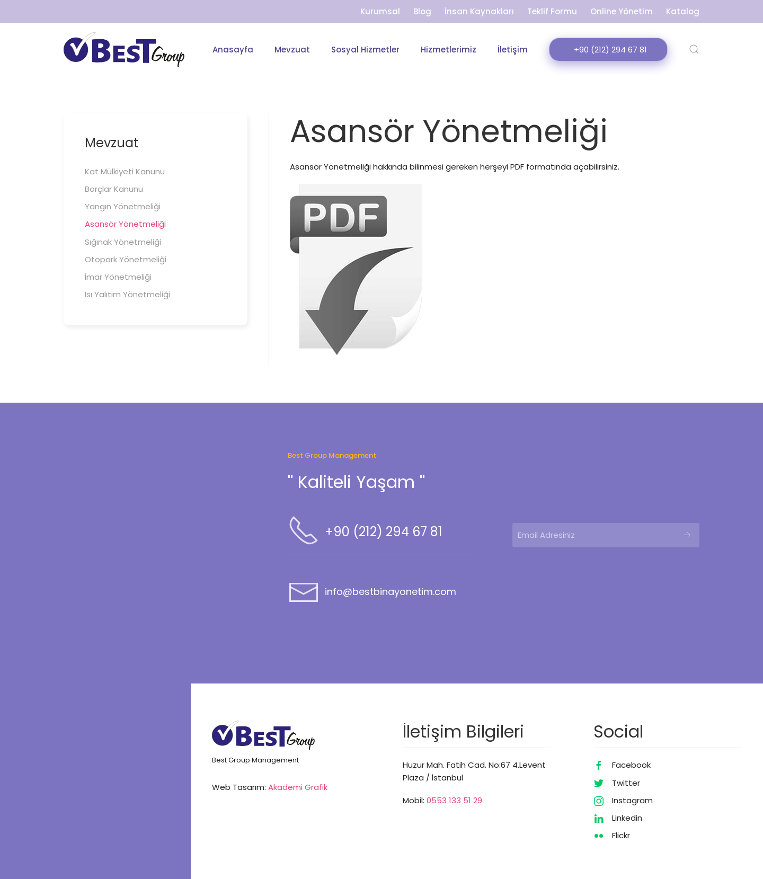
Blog (422, 11)
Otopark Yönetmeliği (125, 259)
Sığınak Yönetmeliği (123, 241)
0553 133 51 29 (454, 800)
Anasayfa (232, 49)
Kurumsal (380, 11)
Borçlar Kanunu (114, 188)
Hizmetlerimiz (448, 49)
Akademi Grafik (297, 787)
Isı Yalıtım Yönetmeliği (127, 294)
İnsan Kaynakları (479, 11)
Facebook (631, 764)
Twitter (626, 782)
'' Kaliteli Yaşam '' (356, 482)
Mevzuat (292, 49)
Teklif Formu (552, 11)
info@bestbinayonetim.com (390, 591)
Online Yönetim (621, 11)
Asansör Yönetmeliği (125, 224)
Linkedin (627, 817)
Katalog (682, 11)
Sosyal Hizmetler (365, 49)
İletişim (513, 49)
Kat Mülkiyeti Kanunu (125, 171)
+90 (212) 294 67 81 (383, 531)
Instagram (632, 800)
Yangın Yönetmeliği (123, 206)
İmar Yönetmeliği (118, 276)
